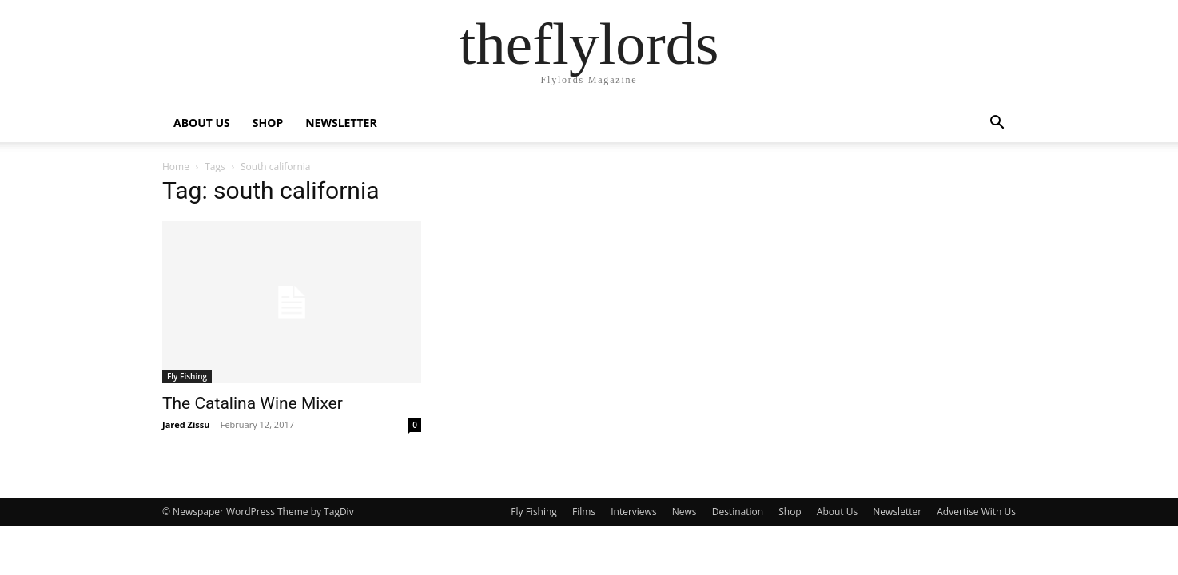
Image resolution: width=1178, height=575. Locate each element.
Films (583, 511)
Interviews (633, 511)
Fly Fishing (187, 376)
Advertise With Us (976, 511)
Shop (790, 511)
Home (175, 166)
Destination (737, 511)
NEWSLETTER (341, 122)
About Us (837, 511)
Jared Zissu (186, 424)
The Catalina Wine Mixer (252, 403)
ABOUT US (201, 122)
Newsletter (897, 511)
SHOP (268, 122)
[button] (996, 124)
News (684, 511)
